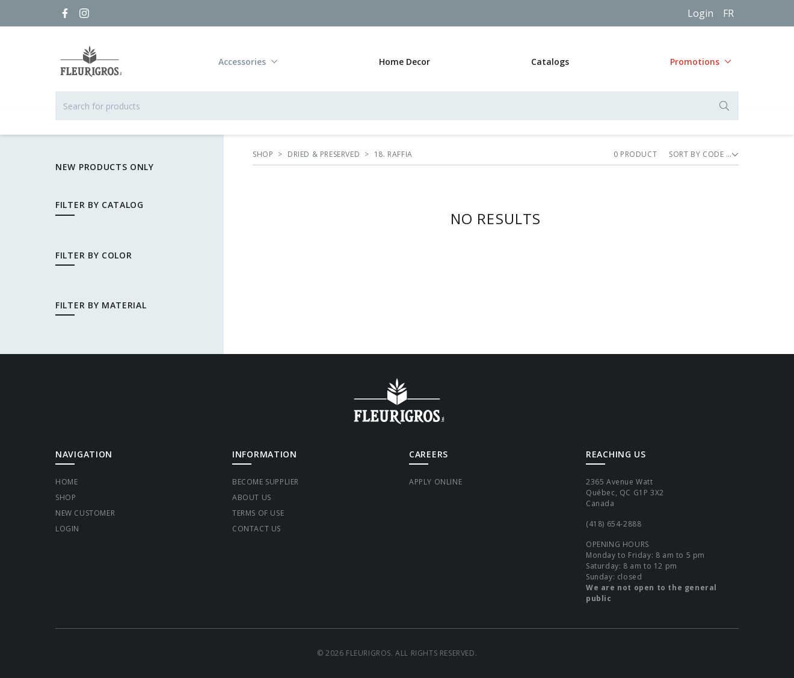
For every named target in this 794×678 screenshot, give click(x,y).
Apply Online (435, 482)
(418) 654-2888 (613, 524)
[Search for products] (397, 105)
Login (700, 13)
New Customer (85, 513)
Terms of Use (258, 513)
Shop (65, 497)
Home (66, 482)
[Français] (728, 13)
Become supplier (265, 482)
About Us (251, 497)
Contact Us (256, 529)
